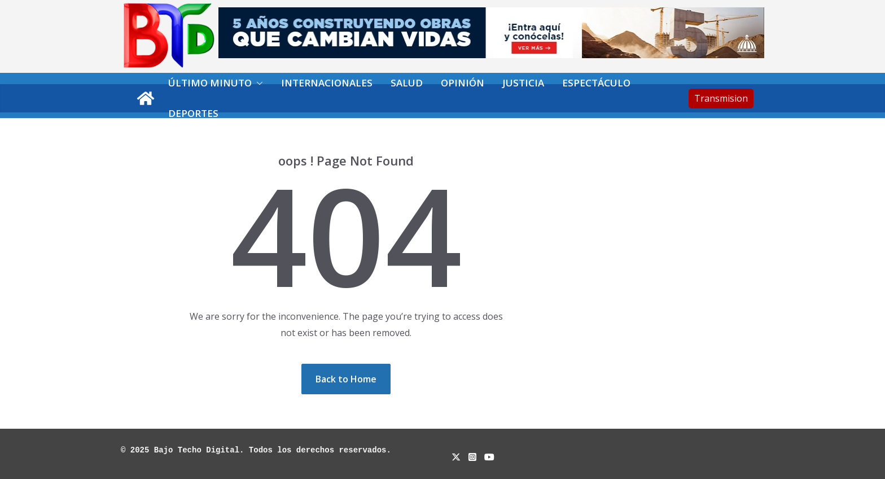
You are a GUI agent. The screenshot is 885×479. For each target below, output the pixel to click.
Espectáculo (596, 82)
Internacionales (327, 82)
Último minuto (210, 82)
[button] (257, 83)
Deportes (193, 113)
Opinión (462, 82)
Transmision (721, 98)
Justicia (523, 82)
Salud (407, 82)
